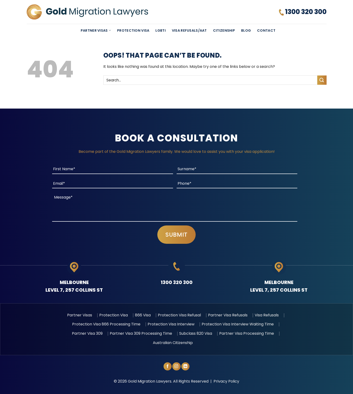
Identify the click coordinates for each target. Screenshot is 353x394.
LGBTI (160, 30)
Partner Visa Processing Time (246, 333)
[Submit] (322, 80)
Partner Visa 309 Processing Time (141, 333)
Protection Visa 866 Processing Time (106, 324)
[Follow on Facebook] (168, 366)
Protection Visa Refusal (179, 315)
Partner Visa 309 (87, 333)
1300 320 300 (177, 282)
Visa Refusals (267, 315)
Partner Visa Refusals (228, 315)
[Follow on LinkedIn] (185, 366)
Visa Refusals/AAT (189, 30)
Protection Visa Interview (171, 324)
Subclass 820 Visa (195, 333)
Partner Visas (96, 30)
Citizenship (224, 30)
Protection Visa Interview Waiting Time (238, 324)
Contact (266, 30)
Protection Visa (133, 30)
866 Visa (143, 315)
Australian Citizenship (173, 342)
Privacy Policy (226, 381)
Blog (246, 30)
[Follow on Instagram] (176, 366)
